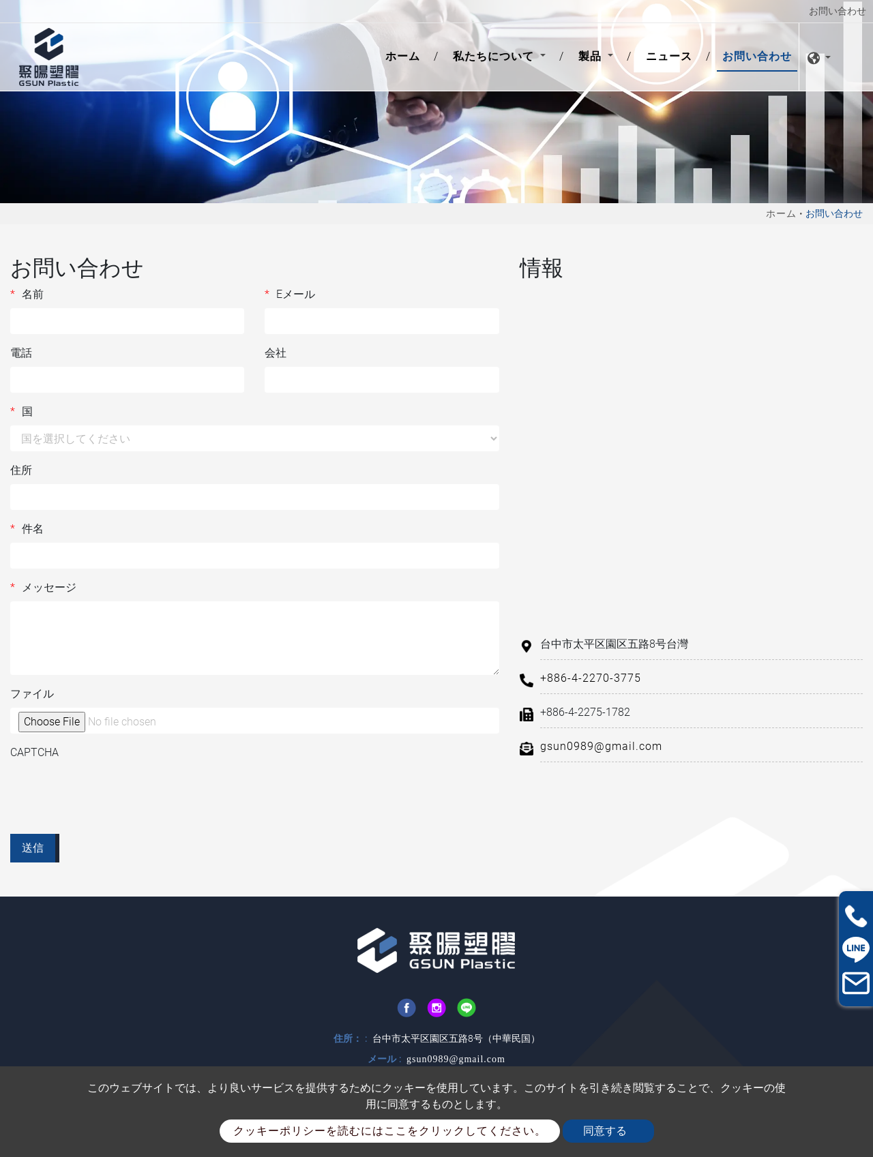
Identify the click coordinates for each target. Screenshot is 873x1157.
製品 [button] (591, 56)
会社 (275, 352)
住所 (21, 470)
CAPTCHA (34, 752)
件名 (27, 529)
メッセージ (43, 588)
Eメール (290, 294)
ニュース (669, 56)
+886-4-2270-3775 (590, 678)
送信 (33, 847)
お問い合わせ (757, 56)
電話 (21, 352)
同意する (605, 1130)
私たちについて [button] (495, 56)
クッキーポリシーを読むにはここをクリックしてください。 (389, 1130)
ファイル (32, 693)
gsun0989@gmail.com (601, 746)
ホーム (405, 55)
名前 (27, 294)
